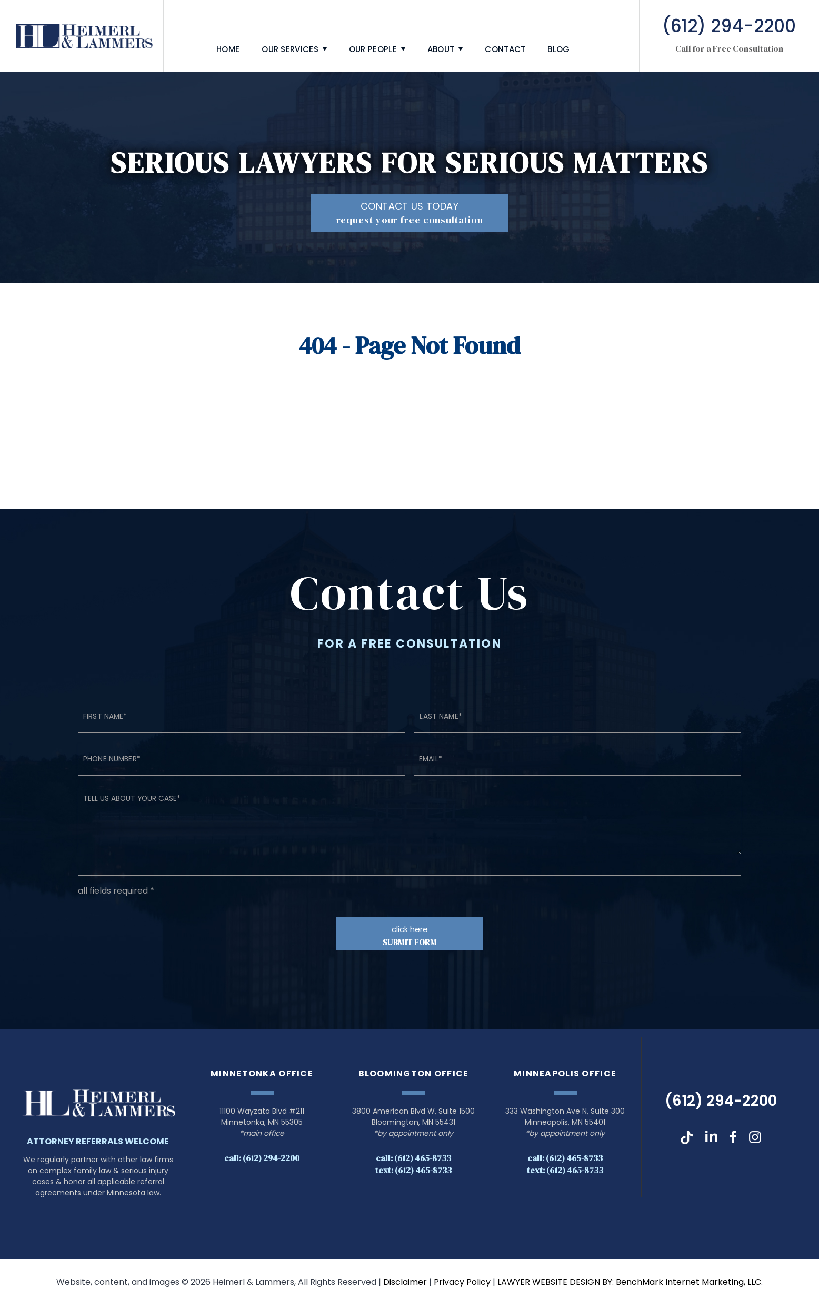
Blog (558, 49)
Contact (505, 49)
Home (227, 49)
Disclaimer (405, 1285)
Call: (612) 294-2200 (261, 1161)
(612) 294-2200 (721, 1104)
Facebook (733, 1140)
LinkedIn (711, 1140)
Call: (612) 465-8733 (413, 1161)
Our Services (290, 49)
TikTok (687, 1140)
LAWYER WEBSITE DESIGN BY (554, 1285)
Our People (373, 49)
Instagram (755, 1140)
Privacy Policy (462, 1285)
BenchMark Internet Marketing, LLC (688, 1285)
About (441, 49)
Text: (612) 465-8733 (413, 1173)
